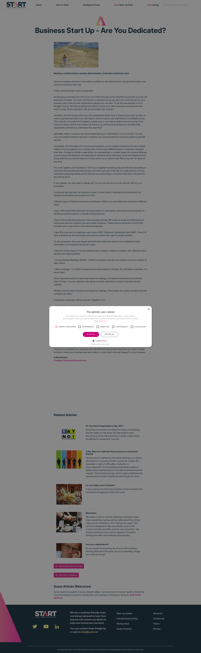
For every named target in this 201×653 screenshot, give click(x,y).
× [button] (148, 309)
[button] (56, 326)
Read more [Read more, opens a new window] (103, 321)
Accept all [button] (91, 334)
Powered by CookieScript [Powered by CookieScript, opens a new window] (100, 344)
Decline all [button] (109, 334)
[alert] (100, 326)
